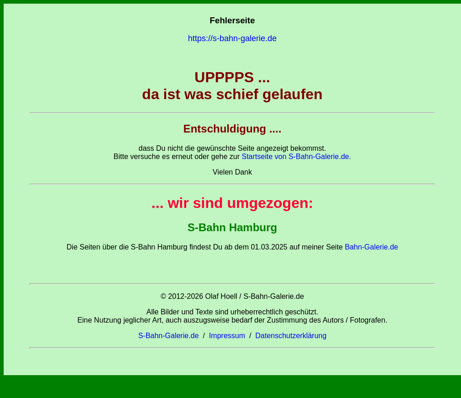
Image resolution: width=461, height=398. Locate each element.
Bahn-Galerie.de (370, 247)
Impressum (227, 336)
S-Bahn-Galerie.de (168, 336)
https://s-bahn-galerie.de (232, 38)
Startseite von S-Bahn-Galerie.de (295, 156)
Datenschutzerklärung (291, 336)
